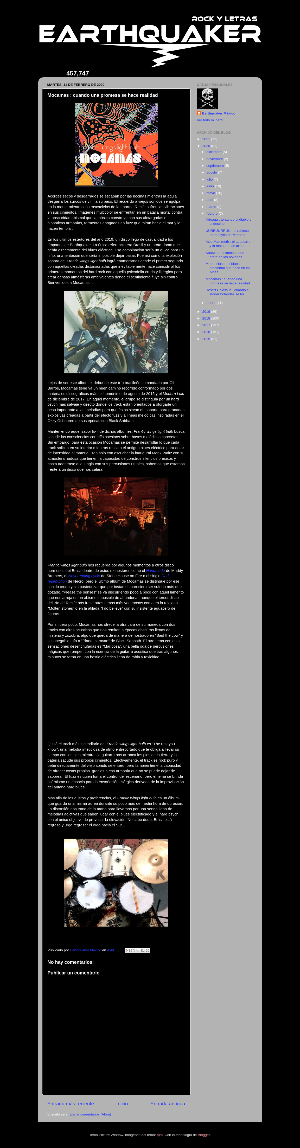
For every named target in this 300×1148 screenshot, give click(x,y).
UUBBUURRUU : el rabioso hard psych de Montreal (227, 233)
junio (211, 186)
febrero (213, 213)
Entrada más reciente (70, 1103)
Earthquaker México (218, 113)
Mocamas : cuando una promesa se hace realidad (228, 281)
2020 (206, 146)
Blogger (204, 1135)
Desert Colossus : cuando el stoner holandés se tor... (228, 292)
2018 (206, 318)
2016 (206, 332)
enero (211, 303)
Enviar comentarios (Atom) (90, 1114)
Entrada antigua (167, 1103)
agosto (212, 172)
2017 (206, 325)
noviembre (215, 159)
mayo (211, 193)
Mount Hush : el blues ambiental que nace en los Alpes (228, 268)
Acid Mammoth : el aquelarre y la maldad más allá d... (228, 244)
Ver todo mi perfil (210, 120)
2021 (206, 139)
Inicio (122, 1103)
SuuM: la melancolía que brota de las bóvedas (225, 255)
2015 (206, 339)
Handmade (155, 571)
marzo (212, 207)
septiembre (216, 166)
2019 (206, 312)
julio (210, 179)
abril (210, 200)
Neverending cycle (84, 576)
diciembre (215, 152)
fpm (160, 1135)
